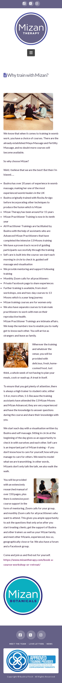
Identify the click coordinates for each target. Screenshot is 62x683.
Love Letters (36, 644)
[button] (31, 52)
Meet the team (17, 644)
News (50, 644)
